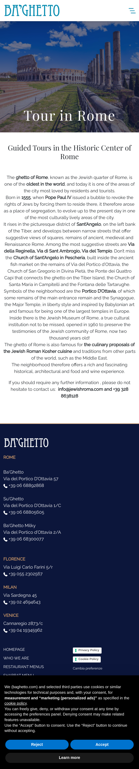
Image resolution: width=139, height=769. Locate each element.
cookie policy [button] (15, 703)
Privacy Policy (88, 650)
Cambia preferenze (87, 668)
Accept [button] (102, 744)
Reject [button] (37, 744)
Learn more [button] (69, 757)
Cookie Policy (88, 659)
